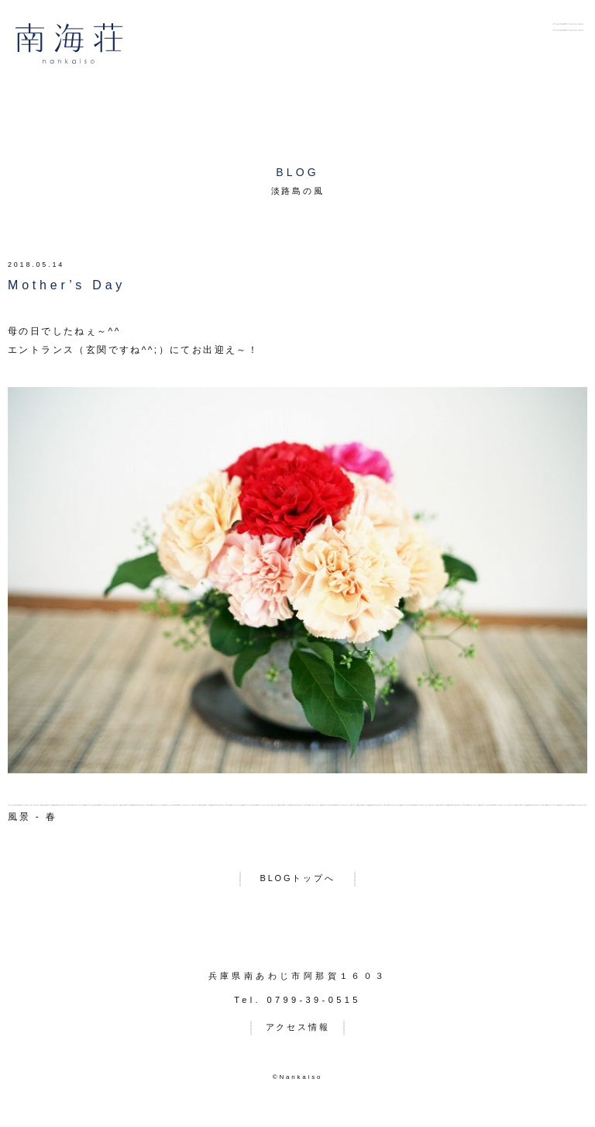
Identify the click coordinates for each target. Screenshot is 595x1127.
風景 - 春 (32, 816)
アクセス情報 (298, 1027)
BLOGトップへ (297, 878)
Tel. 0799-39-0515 (297, 999)
